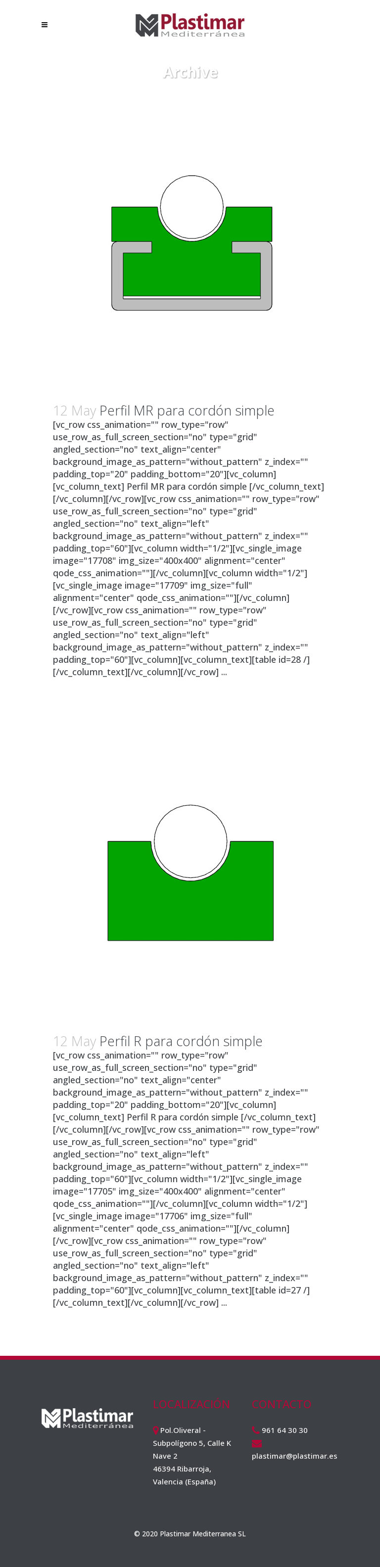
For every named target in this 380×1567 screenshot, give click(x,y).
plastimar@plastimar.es (294, 1456)
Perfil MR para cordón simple (187, 410)
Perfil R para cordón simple (181, 1041)
